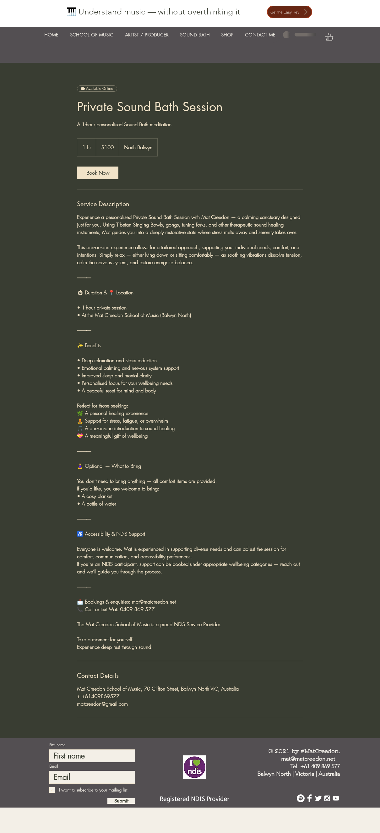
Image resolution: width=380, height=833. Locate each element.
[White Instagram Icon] (327, 798)
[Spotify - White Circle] (301, 798)
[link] (97, 173)
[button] (333, 37)
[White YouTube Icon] (336, 798)
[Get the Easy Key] (289, 12)
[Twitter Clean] (318, 798)
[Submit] (121, 801)
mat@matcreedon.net (308, 758)
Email (53, 766)
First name (57, 745)
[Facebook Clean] (309, 798)
